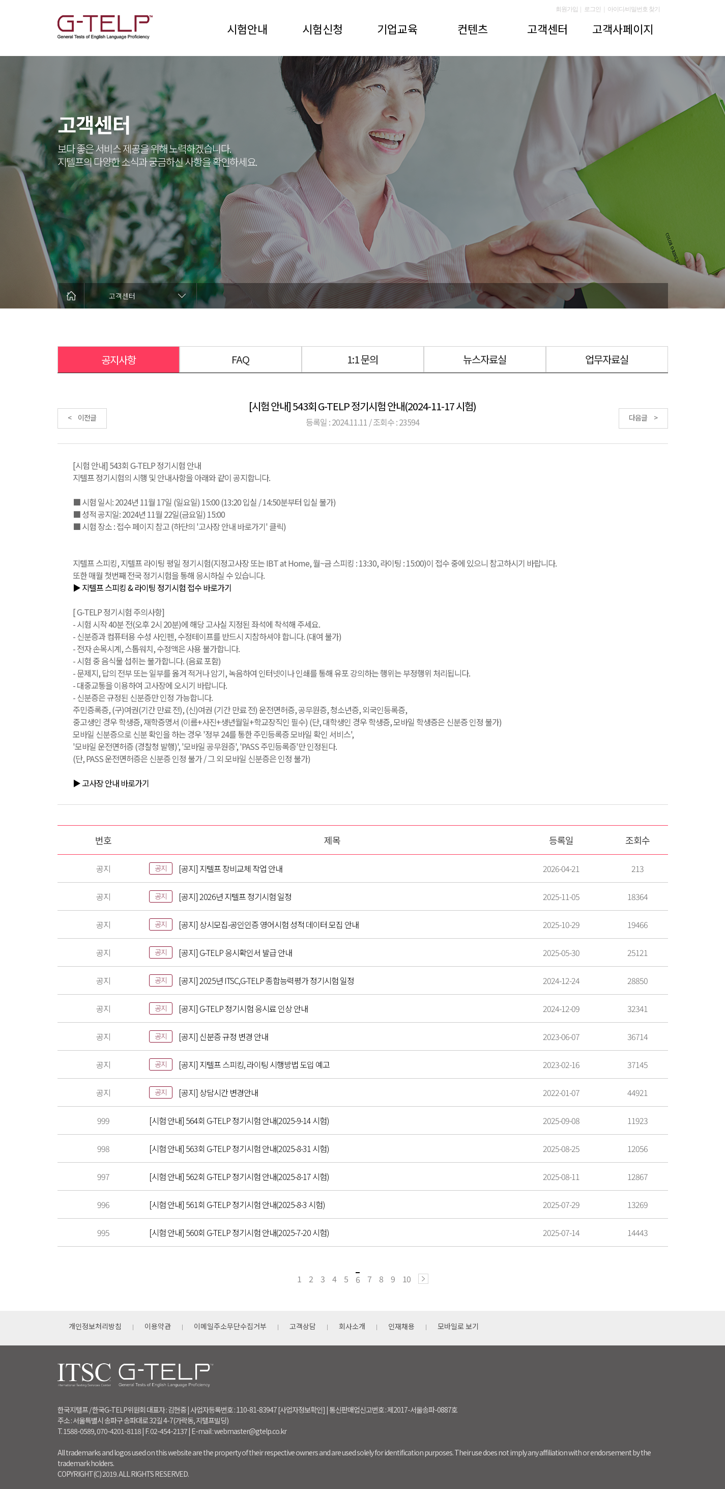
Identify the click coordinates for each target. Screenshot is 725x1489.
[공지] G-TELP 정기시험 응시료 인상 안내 (243, 1008)
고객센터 (547, 28)
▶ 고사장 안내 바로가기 (111, 783)
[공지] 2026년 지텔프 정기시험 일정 (235, 896)
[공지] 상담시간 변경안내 (218, 1092)
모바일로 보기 (458, 1326)
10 (406, 1279)
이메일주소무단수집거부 (230, 1326)
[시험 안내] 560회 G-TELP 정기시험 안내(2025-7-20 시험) (239, 1232)
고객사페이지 (622, 28)
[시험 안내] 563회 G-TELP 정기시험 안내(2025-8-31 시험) (239, 1148)
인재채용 (401, 1326)
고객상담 (302, 1326)
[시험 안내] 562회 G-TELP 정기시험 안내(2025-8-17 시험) (239, 1176)
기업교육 (397, 28)
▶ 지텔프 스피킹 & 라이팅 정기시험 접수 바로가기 (152, 587)
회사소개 (352, 1326)
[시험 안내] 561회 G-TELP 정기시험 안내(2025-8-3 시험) (237, 1204)
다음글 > (643, 417)
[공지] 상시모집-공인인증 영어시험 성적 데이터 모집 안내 (269, 924)
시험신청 (322, 28)
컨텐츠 (472, 28)
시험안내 (247, 28)
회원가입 (567, 9)
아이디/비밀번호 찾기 (633, 9)
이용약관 (157, 1326)
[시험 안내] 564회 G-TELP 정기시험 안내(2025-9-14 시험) (239, 1120)
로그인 (592, 9)
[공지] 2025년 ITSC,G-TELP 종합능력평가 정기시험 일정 (266, 980)
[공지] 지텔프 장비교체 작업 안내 (230, 868)
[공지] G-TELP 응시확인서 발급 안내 (235, 952)
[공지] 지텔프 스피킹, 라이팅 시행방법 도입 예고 (254, 1064)
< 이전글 (82, 417)
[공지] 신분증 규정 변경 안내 (223, 1036)
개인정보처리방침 (95, 1326)
